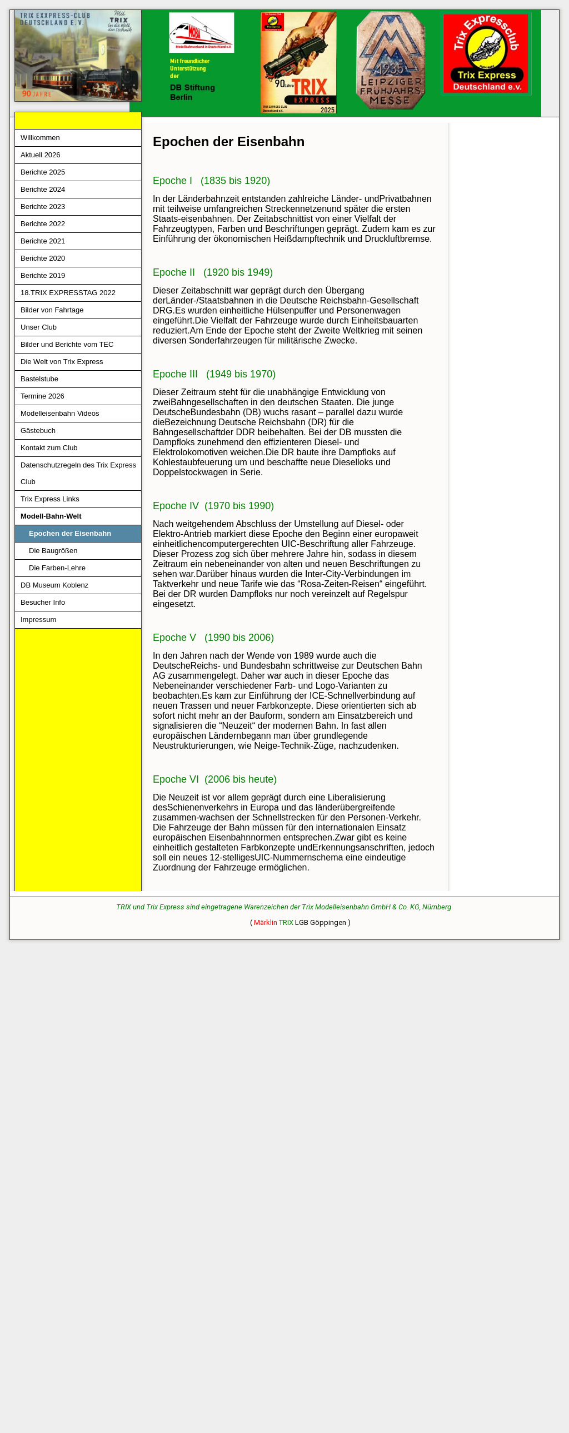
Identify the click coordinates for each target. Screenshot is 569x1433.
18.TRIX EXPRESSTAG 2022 (68, 292)
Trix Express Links (50, 499)
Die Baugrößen (53, 550)
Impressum (38, 619)
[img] (284, 63)
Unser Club (39, 327)
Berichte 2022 (43, 224)
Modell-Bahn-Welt (51, 516)
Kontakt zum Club (49, 448)
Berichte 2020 (43, 258)
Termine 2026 (42, 396)
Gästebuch (38, 430)
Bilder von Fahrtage (52, 310)
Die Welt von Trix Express (62, 361)
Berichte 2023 (43, 206)
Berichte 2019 (43, 275)
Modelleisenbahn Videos (60, 413)
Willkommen (40, 137)
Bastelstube (39, 379)
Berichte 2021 (43, 241)
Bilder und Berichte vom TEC (67, 344)
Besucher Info (43, 602)
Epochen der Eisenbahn (70, 533)
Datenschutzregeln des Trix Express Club (78, 473)
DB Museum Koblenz (54, 585)
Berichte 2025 (43, 172)
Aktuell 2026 (41, 155)
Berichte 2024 (43, 189)
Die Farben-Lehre (57, 568)
